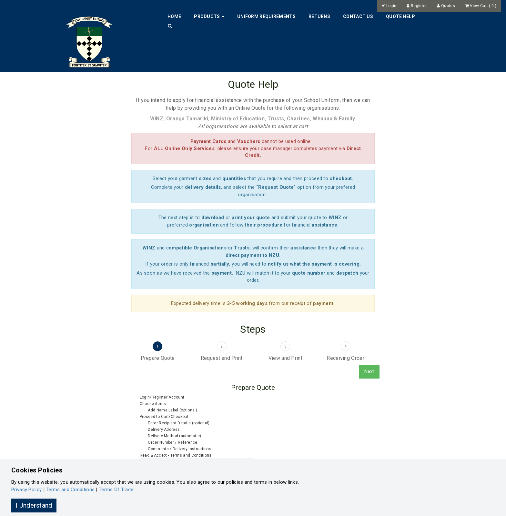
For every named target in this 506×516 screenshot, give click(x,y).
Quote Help (400, 16)
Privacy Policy (26, 489)
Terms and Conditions (70, 489)
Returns (319, 16)
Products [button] (209, 16)
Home (174, 16)
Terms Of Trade (116, 489)
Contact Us (358, 16)
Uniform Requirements (266, 16)
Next (369, 371)
